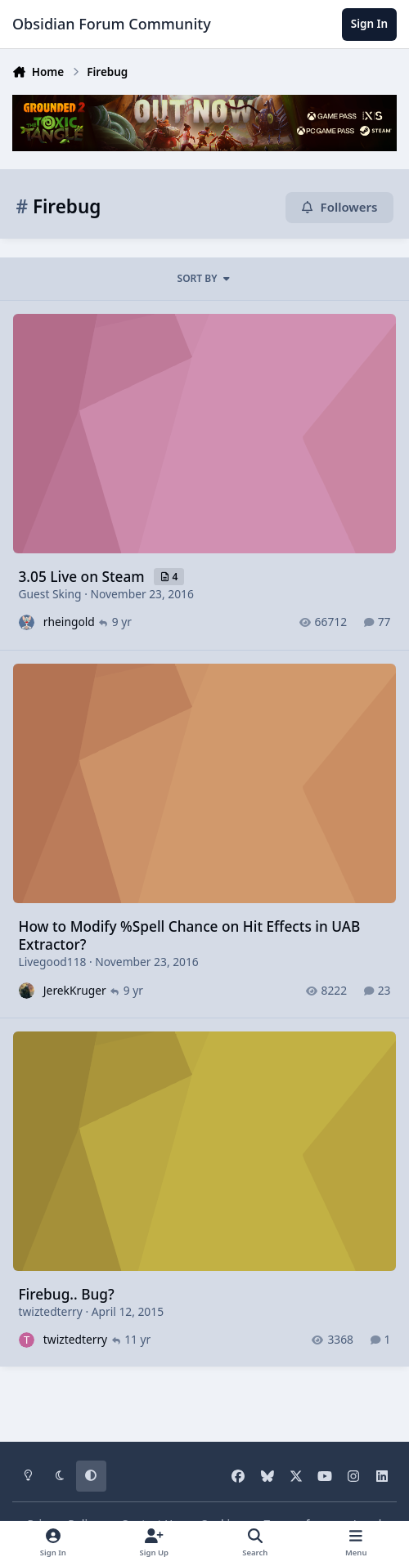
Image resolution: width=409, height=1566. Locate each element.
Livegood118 (53, 961)
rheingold (69, 621)
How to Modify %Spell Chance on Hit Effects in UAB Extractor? (190, 934)
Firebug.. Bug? (67, 1293)
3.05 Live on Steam (84, 575)
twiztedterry (51, 1310)
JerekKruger (74, 989)
